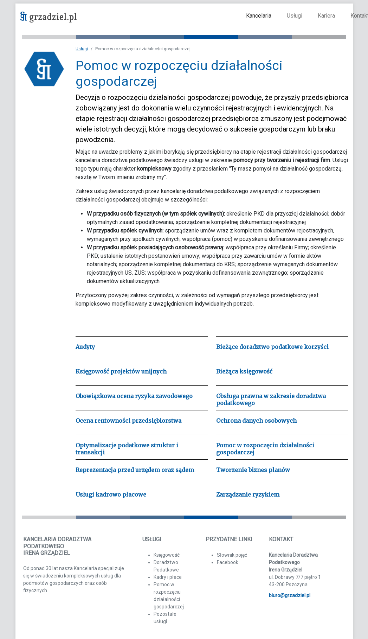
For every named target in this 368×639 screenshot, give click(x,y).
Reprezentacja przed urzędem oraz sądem (135, 469)
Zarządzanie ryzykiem (247, 494)
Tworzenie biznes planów (253, 469)
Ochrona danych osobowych (256, 420)
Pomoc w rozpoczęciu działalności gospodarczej (265, 448)
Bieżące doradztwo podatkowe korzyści (272, 346)
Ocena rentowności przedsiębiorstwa (128, 420)
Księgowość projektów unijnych (121, 371)
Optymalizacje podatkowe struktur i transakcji (127, 448)
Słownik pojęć (232, 555)
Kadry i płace (168, 577)
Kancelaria (258, 15)
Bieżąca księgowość (244, 371)
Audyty (85, 346)
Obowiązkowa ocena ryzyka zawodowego (134, 396)
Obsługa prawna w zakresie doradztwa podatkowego (271, 399)
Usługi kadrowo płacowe (111, 494)
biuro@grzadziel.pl (289, 595)
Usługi (294, 15)
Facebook (227, 562)
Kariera (326, 15)
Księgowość (167, 555)
